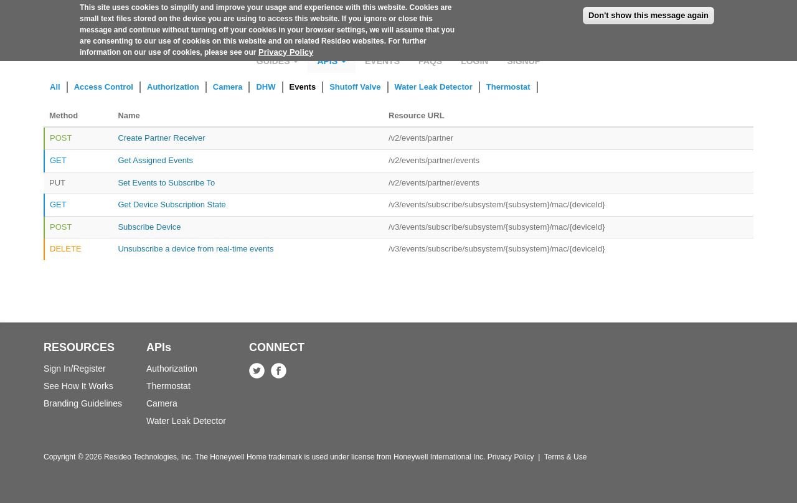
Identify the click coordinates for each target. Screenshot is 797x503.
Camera (228, 87)
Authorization (173, 87)
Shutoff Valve (354, 87)
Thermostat (508, 87)
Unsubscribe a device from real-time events (195, 248)
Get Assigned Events (155, 160)
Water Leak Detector (434, 87)
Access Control (103, 87)
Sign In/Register (75, 369)
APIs (331, 61)
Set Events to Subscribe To (166, 182)
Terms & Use (565, 457)
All (55, 87)
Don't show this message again (648, 10)
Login (474, 61)
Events (382, 61)
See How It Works (78, 386)
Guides (278, 61)
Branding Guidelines (83, 403)
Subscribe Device (149, 227)
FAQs (430, 61)
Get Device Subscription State (171, 204)
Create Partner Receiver (161, 138)
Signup (523, 61)
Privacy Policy (285, 47)
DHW (265, 87)
